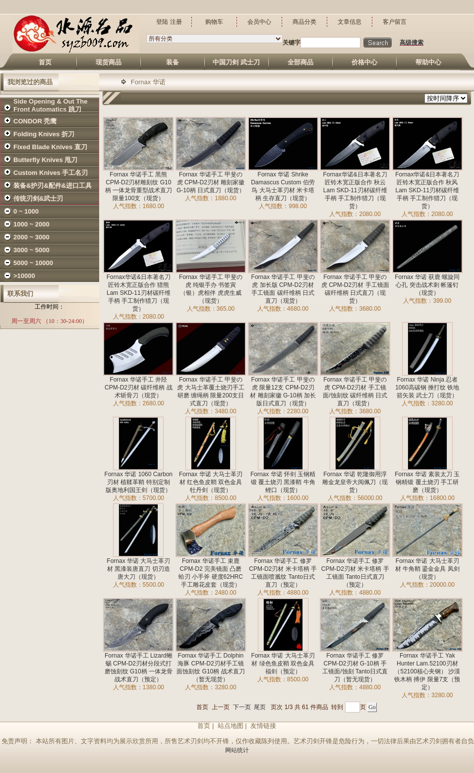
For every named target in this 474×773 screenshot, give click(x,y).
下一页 (242, 707)
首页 (202, 707)
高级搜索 (411, 42)
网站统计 (237, 750)
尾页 (260, 707)
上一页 (221, 707)
